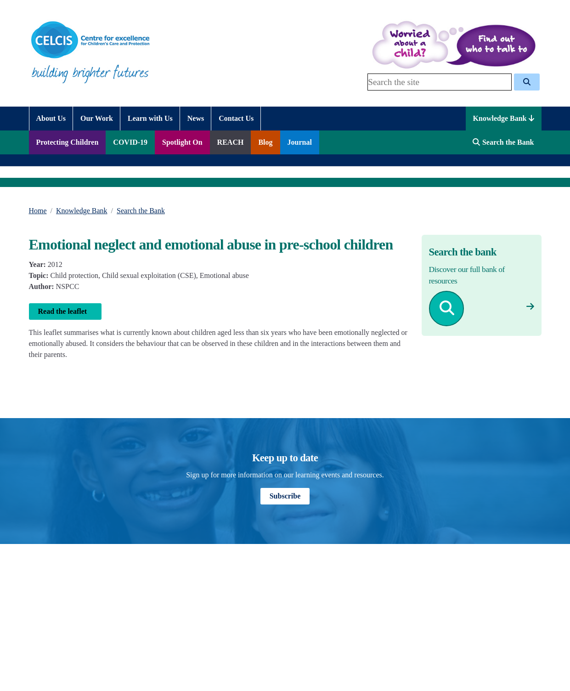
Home (38, 211)
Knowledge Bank (503, 118)
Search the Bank (141, 211)
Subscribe (285, 496)
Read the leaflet (65, 311)
